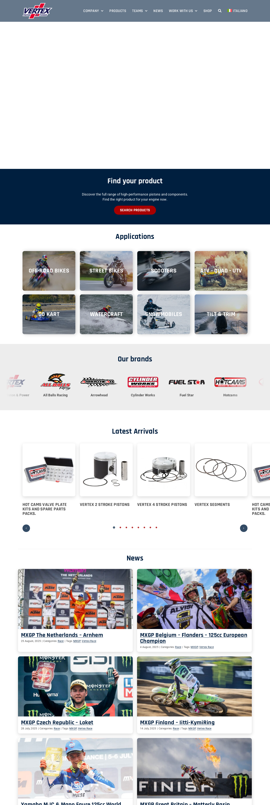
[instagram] (226, 790)
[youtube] (233, 790)
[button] (114, 527)
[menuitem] (237, 11)
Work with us (101, 783)
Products (99, 765)
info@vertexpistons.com (48, 783)
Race (61, 640)
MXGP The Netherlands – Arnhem (62, 635)
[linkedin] (219, 790)
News (96, 774)
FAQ (95, 792)
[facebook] (211, 790)
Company (99, 761)
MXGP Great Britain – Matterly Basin (212, 737)
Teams (97, 770)
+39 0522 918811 (40, 774)
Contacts (99, 779)
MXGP (77, 640)
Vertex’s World (219, 797)
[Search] (220, 11)
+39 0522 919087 (40, 779)
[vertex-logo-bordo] (37, 5)
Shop (96, 788)
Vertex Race (89, 640)
